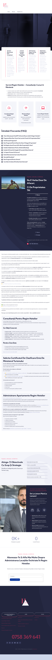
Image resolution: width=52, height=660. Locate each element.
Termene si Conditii (21, 626)
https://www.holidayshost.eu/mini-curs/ (10, 306)
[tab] (37, 195)
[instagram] (10, 643)
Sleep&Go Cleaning (13, 268)
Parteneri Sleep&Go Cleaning (6, 630)
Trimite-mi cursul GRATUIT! (15, 579)
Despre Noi (36, 617)
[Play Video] (13, 182)
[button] (26, 136)
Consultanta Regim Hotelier (6, 618)
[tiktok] (12, 643)
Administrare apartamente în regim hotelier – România (20, 428)
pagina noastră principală (35, 412)
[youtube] (15, 643)
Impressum (20, 617)
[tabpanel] (37, 213)
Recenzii (3, 627)
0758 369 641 (26, 637)
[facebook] (7, 643)
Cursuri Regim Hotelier (5, 620)
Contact (35, 619)
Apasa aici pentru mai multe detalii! (10, 351)
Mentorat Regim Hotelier (6, 623)
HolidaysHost (35, 649)
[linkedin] (17, 643)
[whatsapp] (20, 643)
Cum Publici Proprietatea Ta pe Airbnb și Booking (12, 283)
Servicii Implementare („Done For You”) (8, 625)
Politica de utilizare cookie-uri (23, 623)
